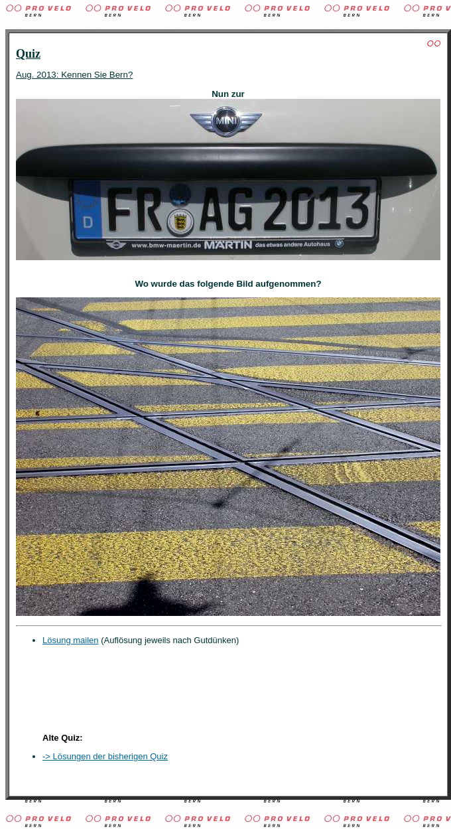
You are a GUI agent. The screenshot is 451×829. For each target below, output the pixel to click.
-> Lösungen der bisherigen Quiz (105, 756)
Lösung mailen (70, 640)
